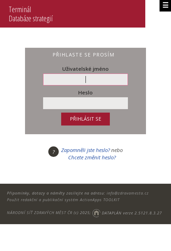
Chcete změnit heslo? (92, 157)
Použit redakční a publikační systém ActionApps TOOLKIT (63, 199)
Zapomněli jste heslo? (85, 149)
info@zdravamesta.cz (128, 193)
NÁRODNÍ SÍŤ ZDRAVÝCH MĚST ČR (39, 212)
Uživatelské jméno (85, 68)
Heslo (85, 92)
